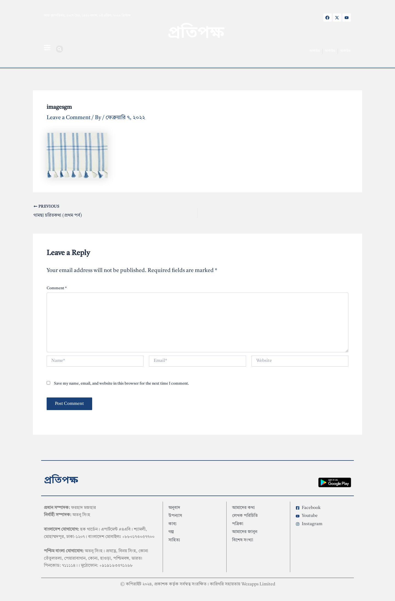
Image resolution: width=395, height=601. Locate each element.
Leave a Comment (69, 118)
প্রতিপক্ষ (196, 33)
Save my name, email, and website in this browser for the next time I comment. (121, 382)
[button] (59, 49)
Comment (57, 287)
